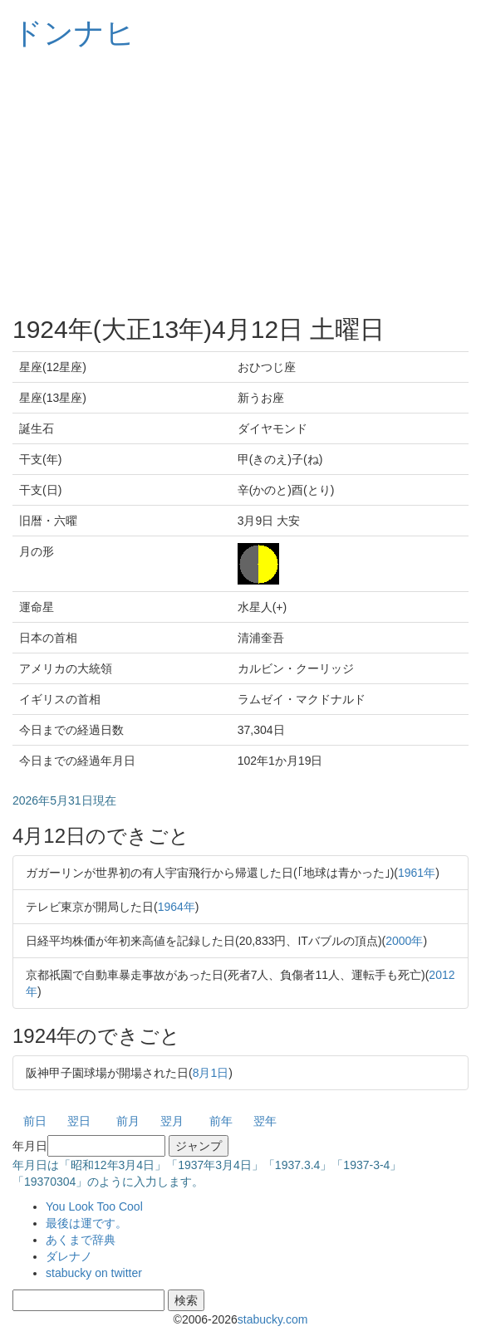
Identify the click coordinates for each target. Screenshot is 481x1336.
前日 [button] (35, 1121)
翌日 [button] (79, 1121)
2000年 (404, 940)
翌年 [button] (265, 1121)
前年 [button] (221, 1121)
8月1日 (211, 1072)
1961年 (416, 872)
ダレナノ (69, 1256)
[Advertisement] (240, 182)
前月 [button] (128, 1121)
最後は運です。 (86, 1223)
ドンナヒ (73, 33)
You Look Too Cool (94, 1206)
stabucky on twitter (94, 1273)
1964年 (176, 906)
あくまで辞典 (80, 1239)
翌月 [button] (172, 1121)
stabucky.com (273, 1319)
